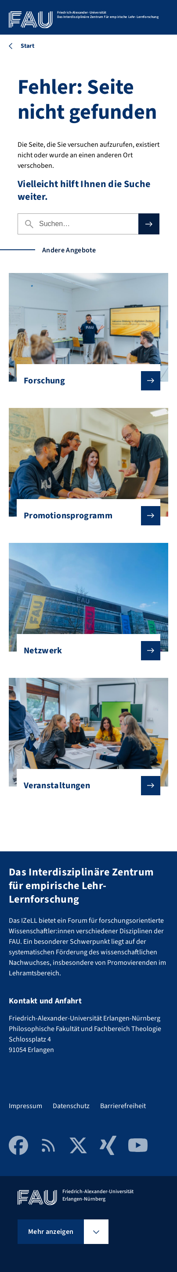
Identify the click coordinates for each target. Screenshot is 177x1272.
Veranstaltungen (85, 785)
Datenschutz (71, 1106)
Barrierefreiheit (123, 1106)
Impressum (25, 1106)
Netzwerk (85, 650)
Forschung (85, 380)
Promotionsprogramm (85, 515)
